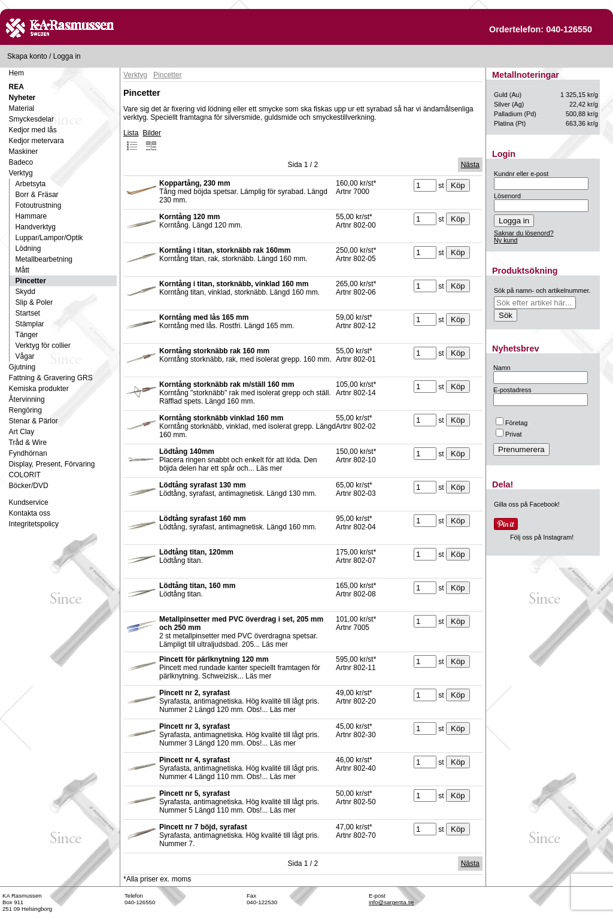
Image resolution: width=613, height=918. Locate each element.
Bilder (151, 140)
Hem (16, 73)
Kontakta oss (29, 513)
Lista (130, 140)
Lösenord (507, 195)
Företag (511, 422)
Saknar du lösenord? (524, 233)
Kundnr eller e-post (521, 173)
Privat (509, 434)
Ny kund (506, 240)
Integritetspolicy (34, 524)
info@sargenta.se (391, 902)
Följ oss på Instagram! (541, 537)
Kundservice (28, 502)
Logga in (67, 56)
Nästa (470, 164)
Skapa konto (27, 56)
